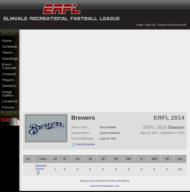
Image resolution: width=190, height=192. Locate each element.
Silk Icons (116, 180)
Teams (7, 52)
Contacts (9, 74)
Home (7, 41)
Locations (9, 101)
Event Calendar (9, 66)
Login (139, 24)
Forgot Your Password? (172, 24)
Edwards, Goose (41, 167)
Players (8, 80)
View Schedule (85, 144)
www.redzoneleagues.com (104, 186)
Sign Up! (150, 24)
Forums (8, 107)
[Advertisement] (105, 70)
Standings (10, 59)
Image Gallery (7, 93)
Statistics (9, 86)
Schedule (9, 47)
